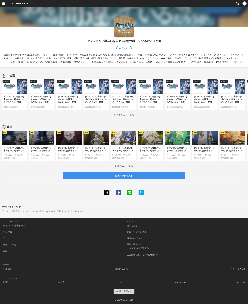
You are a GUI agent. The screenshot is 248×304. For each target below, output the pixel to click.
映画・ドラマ (9, 245)
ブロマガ (7, 232)
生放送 (61, 282)
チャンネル (180, 282)
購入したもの (133, 225)
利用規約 (7, 268)
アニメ (5, 211)
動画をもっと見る (124, 166)
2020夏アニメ (17, 211)
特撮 (5, 251)
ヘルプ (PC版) (238, 268)
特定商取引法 (121, 268)
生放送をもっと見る (124, 115)
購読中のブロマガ (135, 238)
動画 (5, 282)
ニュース (119, 282)
